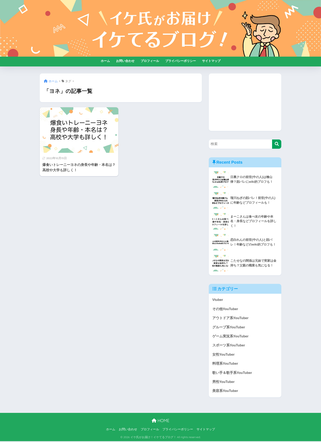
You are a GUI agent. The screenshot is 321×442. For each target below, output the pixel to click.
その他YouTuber (225, 309)
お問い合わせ (125, 61)
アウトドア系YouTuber (230, 318)
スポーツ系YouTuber (228, 346)
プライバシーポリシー (180, 61)
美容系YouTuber (225, 392)
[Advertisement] (245, 102)
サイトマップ (211, 61)
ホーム (105, 61)
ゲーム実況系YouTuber (230, 336)
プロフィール (150, 61)
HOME (160, 421)
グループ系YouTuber (228, 327)
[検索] (276, 144)
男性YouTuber (223, 382)
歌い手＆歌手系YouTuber (232, 373)
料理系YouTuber (225, 364)
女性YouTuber (223, 355)
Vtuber (217, 300)
